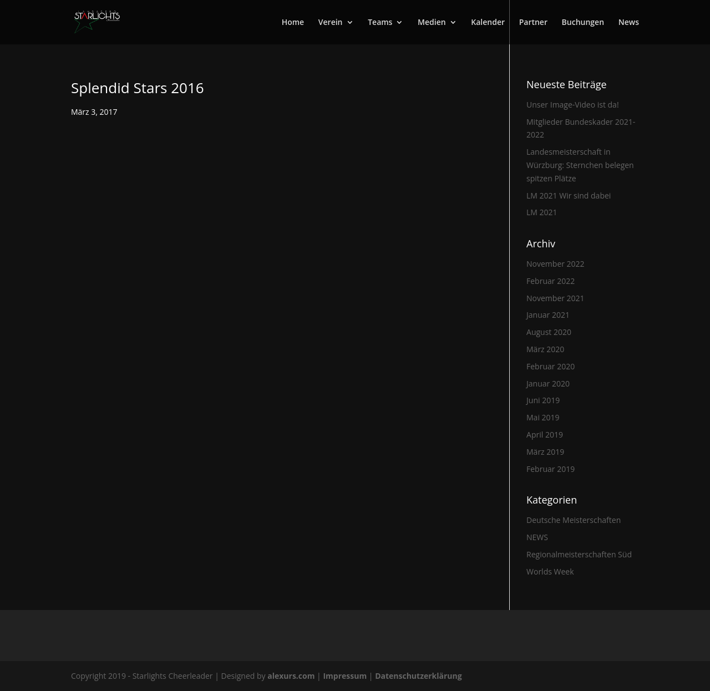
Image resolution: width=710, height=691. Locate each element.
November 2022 (555, 263)
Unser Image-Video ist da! (572, 104)
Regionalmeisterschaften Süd (579, 554)
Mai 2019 (543, 417)
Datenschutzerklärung (418, 675)
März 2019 (545, 451)
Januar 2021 (548, 314)
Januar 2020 (548, 383)
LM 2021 (541, 212)
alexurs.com (292, 675)
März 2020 (545, 349)
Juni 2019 (543, 400)
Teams (380, 22)
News (628, 22)
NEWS (537, 537)
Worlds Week (550, 571)
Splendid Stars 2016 (137, 88)
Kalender (488, 22)
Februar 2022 (550, 281)
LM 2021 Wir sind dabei (568, 195)
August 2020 (548, 332)
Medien (432, 22)
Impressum (345, 675)
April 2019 (544, 434)
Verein (330, 22)
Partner (533, 22)
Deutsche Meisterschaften (573, 520)
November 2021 (555, 298)
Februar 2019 (550, 469)
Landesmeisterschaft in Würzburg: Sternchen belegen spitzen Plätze (580, 165)
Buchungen (583, 22)
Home (293, 22)
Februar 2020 (550, 366)
